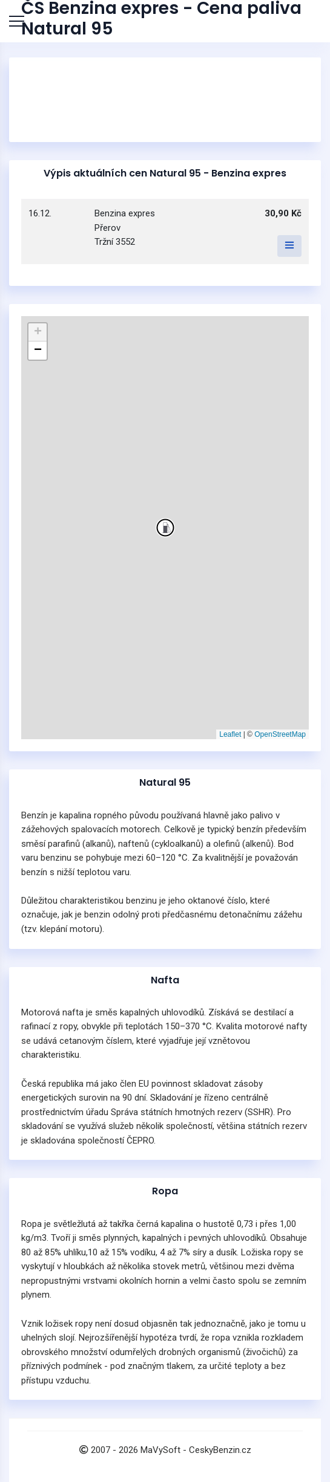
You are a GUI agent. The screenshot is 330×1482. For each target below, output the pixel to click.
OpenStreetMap (280, 734)
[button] (165, 527)
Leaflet (230, 734)
